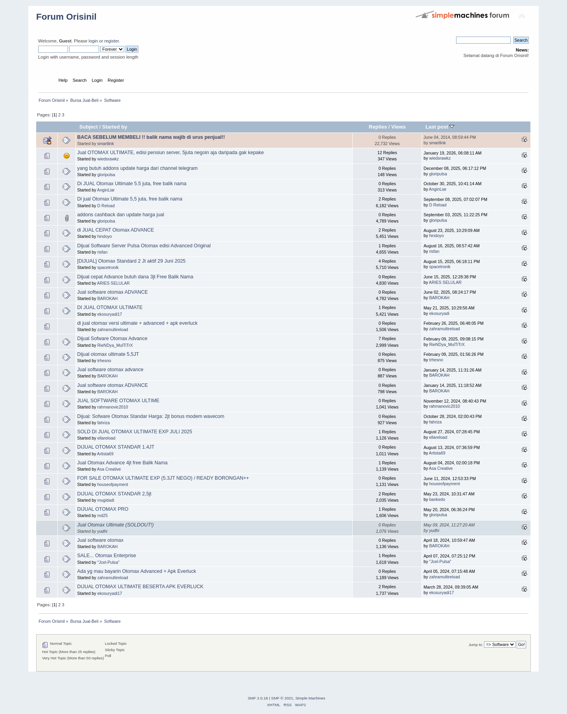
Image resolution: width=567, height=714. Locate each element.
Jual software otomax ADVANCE (112, 292)
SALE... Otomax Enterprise (106, 555)
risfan (102, 252)
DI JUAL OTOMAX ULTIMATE (110, 307)
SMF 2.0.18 (258, 698)
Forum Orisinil (66, 17)
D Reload (105, 205)
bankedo (437, 499)
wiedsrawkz (108, 158)
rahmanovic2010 (112, 407)
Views (398, 127)
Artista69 (105, 453)
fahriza (103, 422)
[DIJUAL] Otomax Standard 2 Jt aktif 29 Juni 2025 (131, 261)
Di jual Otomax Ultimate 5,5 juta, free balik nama (129, 199)
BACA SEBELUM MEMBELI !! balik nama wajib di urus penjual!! (151, 137)
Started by (114, 127)
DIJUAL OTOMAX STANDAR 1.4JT (116, 447)
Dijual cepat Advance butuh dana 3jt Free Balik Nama (135, 277)
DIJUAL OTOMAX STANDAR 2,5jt (114, 494)
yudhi (102, 531)
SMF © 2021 (282, 698)
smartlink (105, 143)
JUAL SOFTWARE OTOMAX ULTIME (118, 400)
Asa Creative (109, 469)
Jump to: (476, 644)
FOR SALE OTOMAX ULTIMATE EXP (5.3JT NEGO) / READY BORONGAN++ (163, 478)
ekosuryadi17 (109, 314)
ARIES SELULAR (113, 283)
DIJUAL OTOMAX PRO (102, 509)
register (111, 41)
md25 (102, 515)
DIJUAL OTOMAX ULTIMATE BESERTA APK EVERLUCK (140, 586)
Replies (378, 127)
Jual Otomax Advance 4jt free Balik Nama (122, 463)
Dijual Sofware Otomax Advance (112, 338)
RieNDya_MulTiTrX (115, 345)
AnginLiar (106, 190)
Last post (440, 127)
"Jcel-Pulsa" (108, 562)
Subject (88, 127)
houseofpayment (112, 484)
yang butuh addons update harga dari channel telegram (137, 168)
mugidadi (105, 500)
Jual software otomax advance (110, 369)
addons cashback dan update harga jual (120, 214)
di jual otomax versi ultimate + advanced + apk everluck (137, 323)
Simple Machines (310, 698)
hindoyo (104, 236)
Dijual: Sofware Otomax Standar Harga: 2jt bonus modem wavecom (150, 416)
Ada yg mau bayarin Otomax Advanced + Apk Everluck (136, 571)
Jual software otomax (100, 540)
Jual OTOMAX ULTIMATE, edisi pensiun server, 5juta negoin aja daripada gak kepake (170, 152)
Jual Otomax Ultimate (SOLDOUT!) (115, 525)
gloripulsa (106, 174)
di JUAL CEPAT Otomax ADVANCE (115, 230)
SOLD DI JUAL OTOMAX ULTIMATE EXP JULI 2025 (134, 431)
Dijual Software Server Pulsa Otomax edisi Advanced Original (144, 245)
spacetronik (107, 267)
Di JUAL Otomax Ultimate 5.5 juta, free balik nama (131, 183)
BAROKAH (107, 298)
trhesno (104, 360)
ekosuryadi (439, 313)
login (93, 41)
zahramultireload (112, 329)
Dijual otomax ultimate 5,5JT (108, 354)
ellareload (106, 438)
